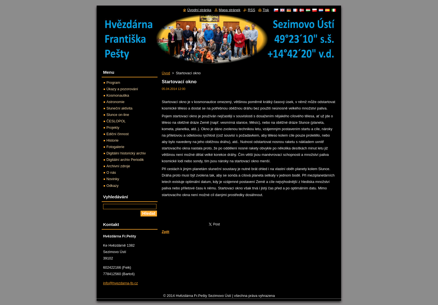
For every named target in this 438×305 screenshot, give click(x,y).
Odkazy (112, 186)
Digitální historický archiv (126, 153)
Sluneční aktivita (119, 108)
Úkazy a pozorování (122, 89)
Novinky (112, 179)
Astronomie (115, 102)
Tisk (266, 10)
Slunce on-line (117, 115)
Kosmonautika (117, 95)
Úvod (166, 73)
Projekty (112, 127)
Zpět (165, 232)
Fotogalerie (115, 147)
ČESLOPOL (116, 121)
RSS (251, 10)
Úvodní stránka (199, 10)
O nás (111, 172)
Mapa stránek (230, 10)
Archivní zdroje (118, 166)
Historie (112, 140)
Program (113, 82)
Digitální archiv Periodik (125, 160)
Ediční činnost (117, 134)
